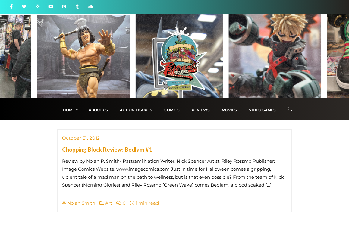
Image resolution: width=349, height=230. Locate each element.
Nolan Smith (78, 203)
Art (105, 203)
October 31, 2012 (81, 138)
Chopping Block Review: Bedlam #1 (107, 149)
